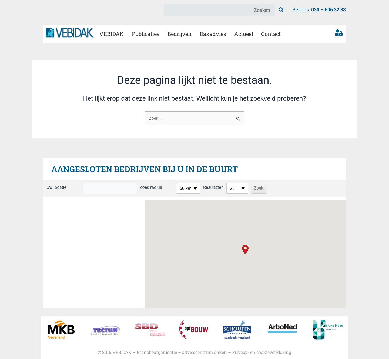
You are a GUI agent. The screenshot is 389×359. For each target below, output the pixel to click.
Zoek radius (151, 187)
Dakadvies (213, 33)
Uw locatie (56, 187)
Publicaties (145, 33)
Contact (271, 33)
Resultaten (213, 187)
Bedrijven (179, 33)
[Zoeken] (281, 10)
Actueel (243, 33)
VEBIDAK (111, 33)
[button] (245, 249)
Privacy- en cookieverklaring (261, 352)
